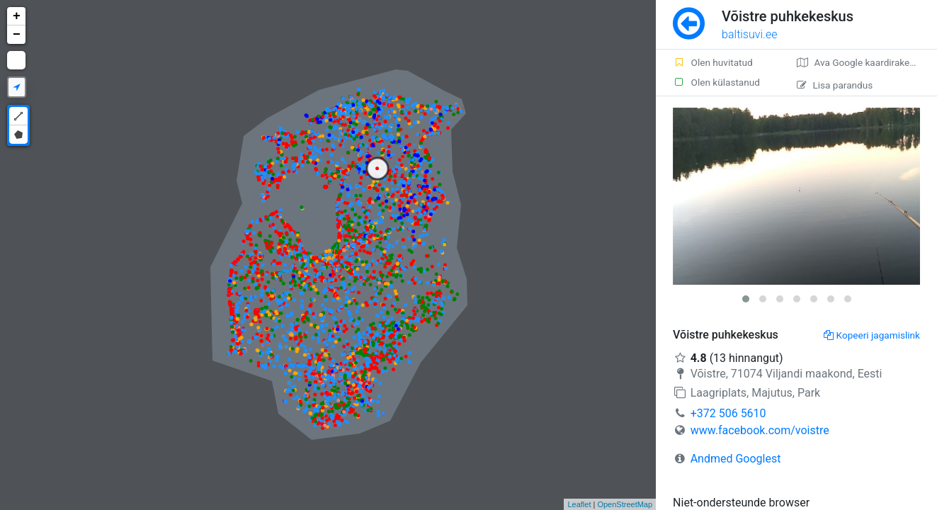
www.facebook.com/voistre (760, 430)
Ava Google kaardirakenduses (867, 62)
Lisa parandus (835, 85)
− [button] (17, 34)
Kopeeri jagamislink (872, 335)
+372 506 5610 (728, 413)
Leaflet (579, 504)
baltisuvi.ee (749, 34)
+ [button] (17, 16)
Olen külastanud (716, 82)
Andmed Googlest (736, 458)
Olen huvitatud (713, 62)
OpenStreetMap (624, 504)
